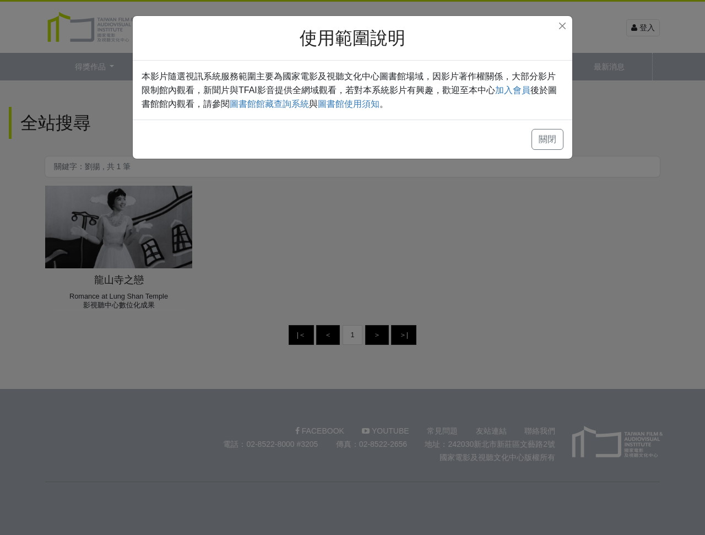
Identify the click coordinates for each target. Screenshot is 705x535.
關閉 (547, 139)
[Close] (562, 26)
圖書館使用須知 (348, 104)
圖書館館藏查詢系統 (269, 104)
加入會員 (512, 90)
